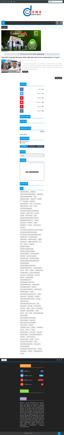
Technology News (25, 346)
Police (22, 329)
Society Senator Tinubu (26, 341)
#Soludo (23, 227)
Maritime (23, 310)
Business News (24, 258)
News (3, 60)
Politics (28, 329)
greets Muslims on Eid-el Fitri (28, 294)
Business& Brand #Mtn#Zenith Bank (30, 260)
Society (37, 339)
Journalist (23, 143)
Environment (36, 284)
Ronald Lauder (24, 334)
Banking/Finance (25, 191)
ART (21, 244)
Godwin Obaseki (24, 291)
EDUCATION (23, 275)
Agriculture (23, 241)
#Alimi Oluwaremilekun (26, 196)
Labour (33, 308)
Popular (32, 146)
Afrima (39, 239)
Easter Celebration (35, 272)
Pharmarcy (40, 327)
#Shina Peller (36, 225)
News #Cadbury (24, 320)
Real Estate (32, 332)
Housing (38, 298)
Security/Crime (24, 339)
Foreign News (38, 289)
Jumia (28, 308)
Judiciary (23, 308)
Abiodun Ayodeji (32, 239)
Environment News (25, 287)
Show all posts (40, 54)
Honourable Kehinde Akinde (27, 298)
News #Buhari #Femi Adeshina (28, 317)
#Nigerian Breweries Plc (27, 220)
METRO (37, 310)
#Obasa (36, 220)
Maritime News (30, 310)
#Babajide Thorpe (25, 199)
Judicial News (37, 306)
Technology (37, 344)
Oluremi (31, 325)
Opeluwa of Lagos (25, 327)
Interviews (23, 306)
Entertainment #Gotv (26, 279)
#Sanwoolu (23, 225)
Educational (30, 275)
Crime (26, 270)
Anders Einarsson (32, 241)
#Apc (35, 196)
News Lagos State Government (28, 322)
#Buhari (39, 199)
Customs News (39, 270)
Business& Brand (34, 258)
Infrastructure (24, 301)
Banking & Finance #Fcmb (27, 248)
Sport (35, 341)
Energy (22, 277)
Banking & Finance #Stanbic (28, 251)
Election (37, 275)
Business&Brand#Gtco (26, 267)
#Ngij (35, 215)
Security (23, 336)
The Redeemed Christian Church (28, 348)
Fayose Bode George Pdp (27, 289)
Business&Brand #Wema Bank (28, 265)
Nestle (22, 313)
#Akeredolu (40, 194)
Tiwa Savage (23, 351)
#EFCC (31, 203)
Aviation (26, 244)
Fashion (34, 287)
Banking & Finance (25, 246)
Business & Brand (31, 256)
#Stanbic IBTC (24, 237)
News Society (24, 325)
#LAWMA (22, 215)
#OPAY (35, 222)
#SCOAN (30, 225)
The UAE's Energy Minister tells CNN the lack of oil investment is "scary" (30, 57)
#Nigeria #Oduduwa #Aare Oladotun (29, 218)
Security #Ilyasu (31, 336)
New (27, 313)
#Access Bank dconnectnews (28, 194)
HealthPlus (30, 296)
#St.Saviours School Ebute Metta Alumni (31, 234)
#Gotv (35, 206)
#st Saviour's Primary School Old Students (32, 229)
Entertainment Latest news (27, 282)
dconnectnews (24, 272)
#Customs (25, 201)
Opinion (33, 327)
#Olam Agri (23, 222)
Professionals (24, 332)
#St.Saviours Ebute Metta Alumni (29, 232)
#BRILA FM (33, 199)
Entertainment (29, 277)
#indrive (23, 213)
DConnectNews (25, 141)
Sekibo (31, 339)
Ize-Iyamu (30, 306)
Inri (38, 303)
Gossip (32, 291)
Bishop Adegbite (35, 253)
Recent (24, 146)
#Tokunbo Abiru (33, 237)
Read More (25, 71)
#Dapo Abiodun (24, 203)
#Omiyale (30, 222)
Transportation (38, 351)
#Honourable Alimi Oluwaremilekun (29, 210)
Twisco (22, 353)
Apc (40, 241)
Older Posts (58, 78)
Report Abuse (23, 134)
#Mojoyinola (29, 215)
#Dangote (32, 201)
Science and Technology (36, 334)
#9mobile (33, 191)
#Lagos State (30, 213)
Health (39, 294)
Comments (40, 146)
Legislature (39, 308)
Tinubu (39, 348)
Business (23, 256)
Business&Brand (25, 263)
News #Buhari (24, 315)
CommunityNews (38, 267)
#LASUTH (37, 213)
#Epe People (37, 203)
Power (33, 329)
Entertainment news (26, 284)
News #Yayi (32, 320)
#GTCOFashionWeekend (26, 208)
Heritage (37, 296)
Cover (22, 270)
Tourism (30, 351)
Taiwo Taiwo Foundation (27, 344)
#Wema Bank (23, 239)
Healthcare (23, 296)
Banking (32, 244)
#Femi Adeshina (24, 206)
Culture (32, 270)
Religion (39, 332)
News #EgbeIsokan (38, 313)
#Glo (31, 206)
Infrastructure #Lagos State (28, 303)
